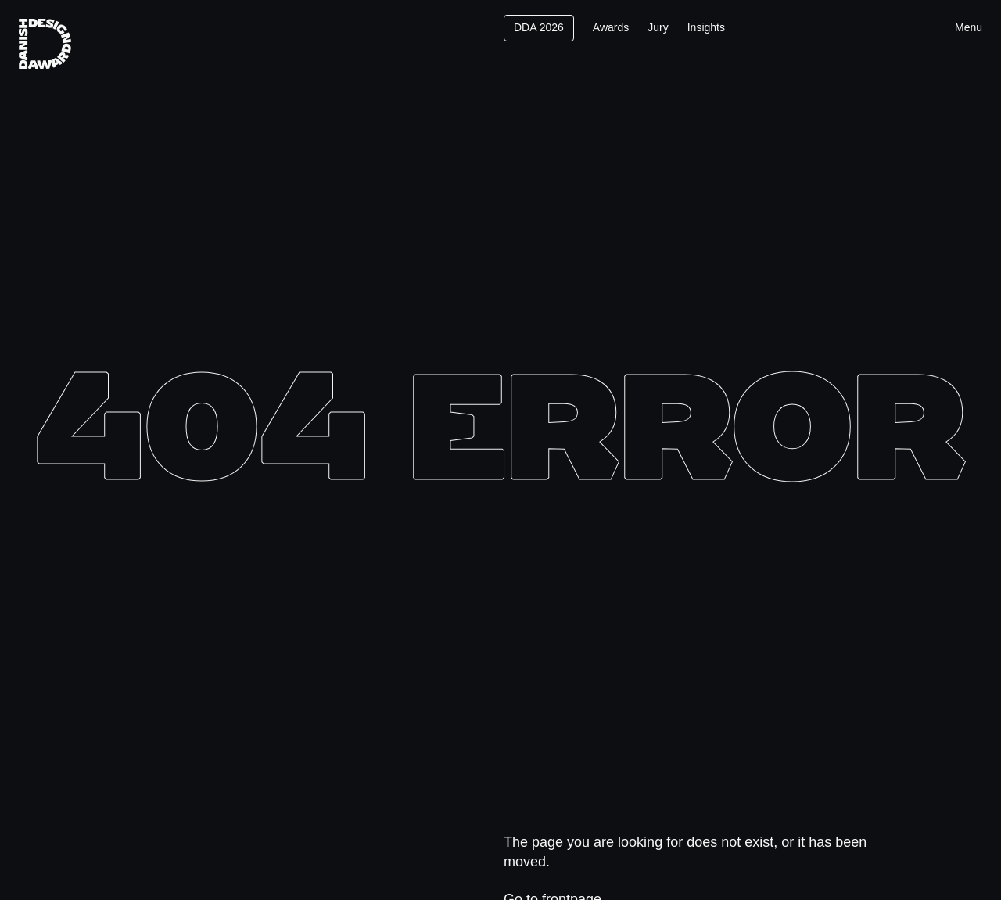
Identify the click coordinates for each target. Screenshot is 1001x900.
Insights (706, 27)
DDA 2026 (539, 27)
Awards (611, 27)
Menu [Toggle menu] (968, 27)
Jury (658, 27)
